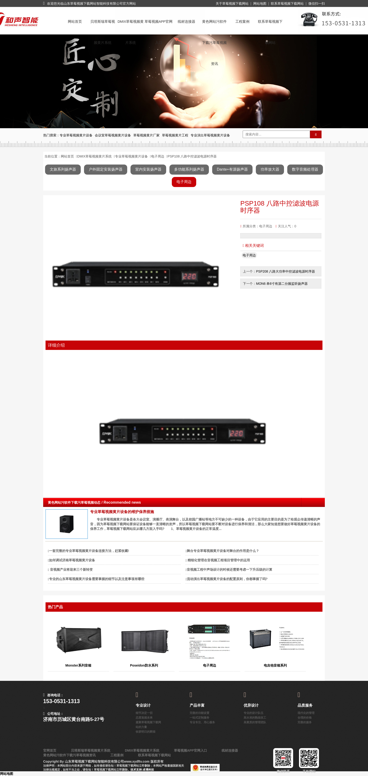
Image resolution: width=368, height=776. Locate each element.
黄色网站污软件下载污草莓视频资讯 (214, 26)
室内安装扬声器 (148, 169)
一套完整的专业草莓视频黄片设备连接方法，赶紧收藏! (89, 551)
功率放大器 (270, 169)
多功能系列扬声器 (189, 169)
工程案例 (242, 21)
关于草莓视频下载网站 (232, 3)
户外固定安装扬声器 (106, 169)
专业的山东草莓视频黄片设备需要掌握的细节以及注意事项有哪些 (96, 579)
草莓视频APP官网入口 (158, 26)
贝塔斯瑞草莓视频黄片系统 (102, 26)
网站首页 (75, 21)
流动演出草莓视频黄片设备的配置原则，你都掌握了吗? (227, 579)
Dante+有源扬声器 (232, 169)
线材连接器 (186, 21)
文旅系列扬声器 (63, 169)
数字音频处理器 (305, 169)
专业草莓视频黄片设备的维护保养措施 (122, 512)
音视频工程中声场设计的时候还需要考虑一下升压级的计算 (229, 569)
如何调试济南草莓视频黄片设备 (72, 560)
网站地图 (259, 3)
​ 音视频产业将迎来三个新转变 (71, 569)
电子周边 (157, 156)
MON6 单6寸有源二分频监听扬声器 (282, 283)
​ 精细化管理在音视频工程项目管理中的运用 (218, 560)
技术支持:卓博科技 (142, 769)
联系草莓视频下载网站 (287, 3)
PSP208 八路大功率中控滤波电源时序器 (285, 271)
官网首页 (49, 750)
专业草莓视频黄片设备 (131, 156)
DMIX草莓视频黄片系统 (131, 26)
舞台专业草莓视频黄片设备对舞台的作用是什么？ (223, 551)
